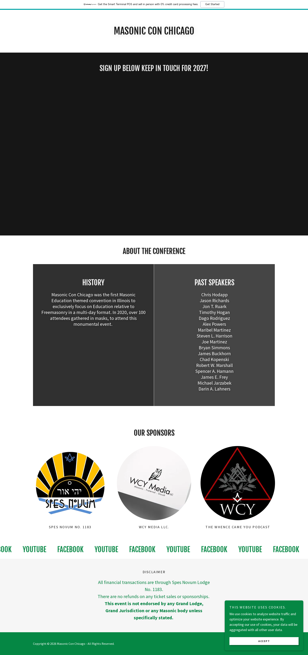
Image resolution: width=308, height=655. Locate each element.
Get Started (212, 4)
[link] (37, 549)
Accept (264, 641)
